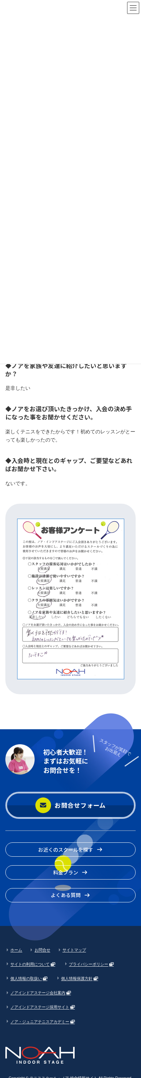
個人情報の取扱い (26, 978)
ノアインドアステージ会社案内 (37, 993)
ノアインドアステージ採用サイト (39, 1007)
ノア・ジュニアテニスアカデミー (39, 1021)
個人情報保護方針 (76, 978)
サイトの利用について (30, 964)
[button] (70, 805)
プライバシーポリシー (88, 964)
